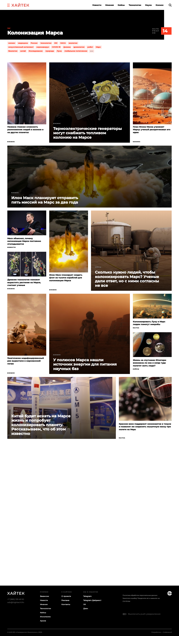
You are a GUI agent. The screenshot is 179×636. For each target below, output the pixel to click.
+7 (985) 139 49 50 (15, 599)
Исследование (36, 51)
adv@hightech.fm (15, 602)
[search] (170, 5)
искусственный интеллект (20, 47)
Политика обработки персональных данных (140, 595)
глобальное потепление (76, 51)
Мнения (109, 5)
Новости (96, 5)
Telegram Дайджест (92, 600)
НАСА (63, 43)
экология (73, 43)
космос (11, 43)
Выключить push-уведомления (144, 614)
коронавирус (42, 47)
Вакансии (44, 596)
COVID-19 (56, 47)
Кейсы (121, 5)
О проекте (66, 596)
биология (12, 51)
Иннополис (45, 617)
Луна (59, 51)
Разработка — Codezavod (161, 632)
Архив (43, 621)
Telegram (87, 596)
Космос (159, 5)
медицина (23, 43)
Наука (148, 5)
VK (84, 604)
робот (90, 47)
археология (78, 47)
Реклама (65, 600)
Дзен (85, 608)
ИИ (55, 43)
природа (49, 51)
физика (66, 47)
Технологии (135, 5)
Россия (34, 43)
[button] (8, 5)
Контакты (65, 604)
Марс (98, 47)
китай (23, 51)
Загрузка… (89, 522)
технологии (45, 43)
